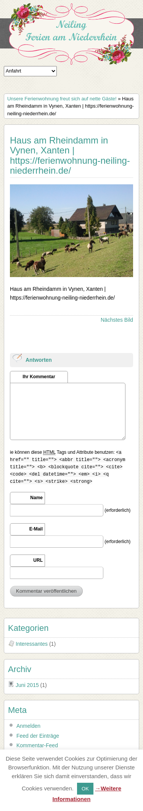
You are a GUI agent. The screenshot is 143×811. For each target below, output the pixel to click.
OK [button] (85, 789)
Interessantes (32, 644)
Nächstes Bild (117, 320)
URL (38, 560)
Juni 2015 (27, 685)
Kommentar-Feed (37, 745)
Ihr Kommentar (38, 376)
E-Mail (36, 529)
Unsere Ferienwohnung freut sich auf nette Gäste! (62, 99)
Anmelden (28, 726)
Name (36, 497)
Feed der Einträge (37, 736)
